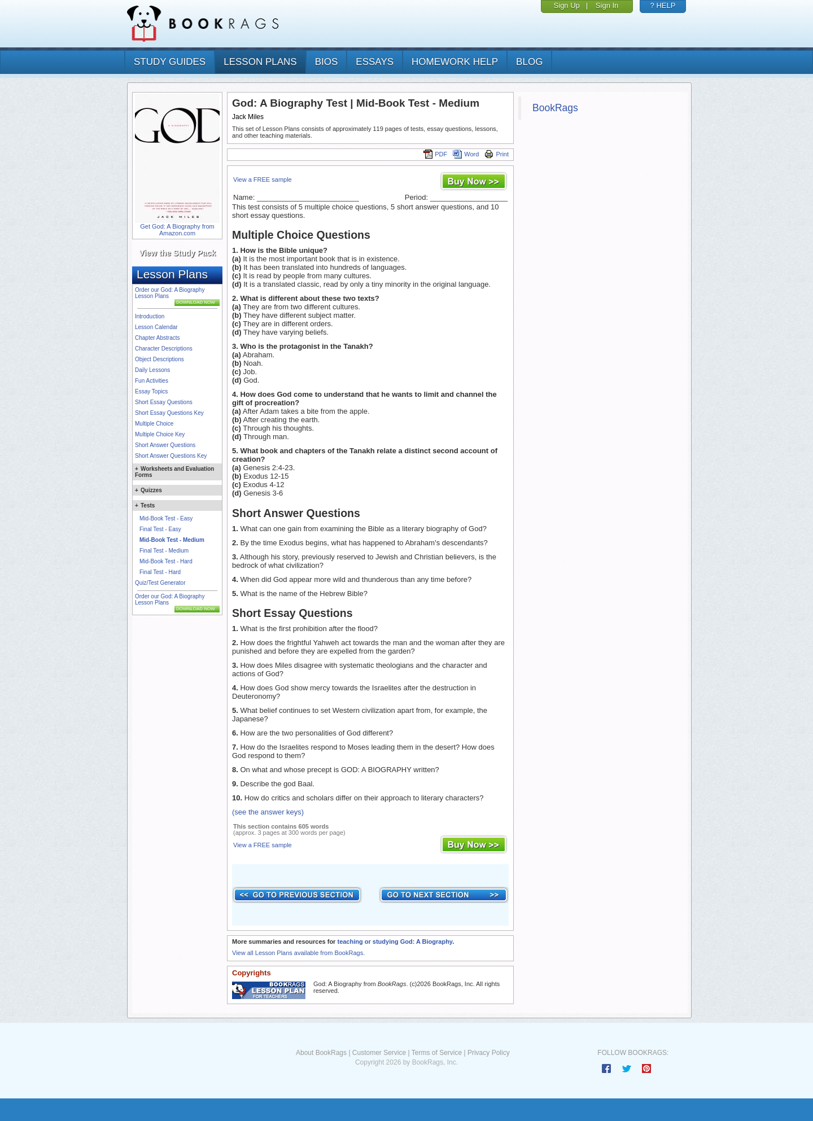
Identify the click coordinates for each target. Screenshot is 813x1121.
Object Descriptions (159, 359)
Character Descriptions (164, 348)
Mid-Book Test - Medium (171, 540)
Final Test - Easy (160, 529)
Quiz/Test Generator (160, 583)
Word (466, 154)
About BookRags (321, 1053)
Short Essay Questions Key (169, 413)
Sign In (607, 5)
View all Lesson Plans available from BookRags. (298, 952)
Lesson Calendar (156, 327)
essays (375, 61)
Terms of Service (437, 1053)
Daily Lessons (152, 370)
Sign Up (567, 5)
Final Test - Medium (164, 551)
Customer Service (379, 1053)
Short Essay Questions (164, 402)
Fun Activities (151, 381)
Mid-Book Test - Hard (166, 561)
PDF (435, 154)
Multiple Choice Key (160, 434)
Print (496, 154)
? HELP (663, 5)
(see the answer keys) (268, 812)
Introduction (149, 316)
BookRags (555, 107)
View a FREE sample (262, 179)
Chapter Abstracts (157, 338)
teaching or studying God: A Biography (394, 941)
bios (326, 61)
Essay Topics (151, 391)
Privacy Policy (488, 1053)
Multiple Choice (154, 424)
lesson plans (260, 61)
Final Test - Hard (160, 572)
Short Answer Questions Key (171, 456)
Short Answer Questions (165, 445)
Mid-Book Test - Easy (166, 518)
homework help (455, 61)
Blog (529, 61)
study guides (170, 61)
